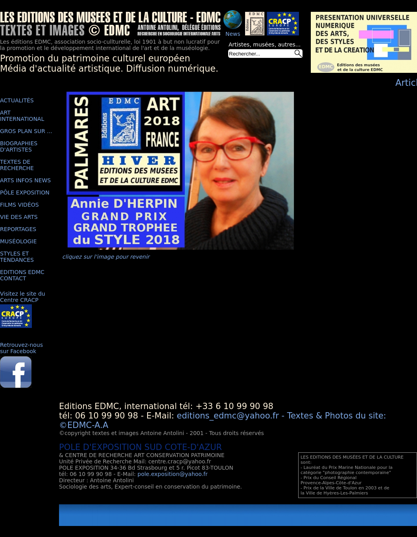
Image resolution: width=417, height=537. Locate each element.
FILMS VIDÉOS (19, 205)
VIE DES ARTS (19, 217)
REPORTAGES (18, 229)
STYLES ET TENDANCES (17, 256)
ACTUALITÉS (17, 100)
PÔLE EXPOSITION (25, 192)
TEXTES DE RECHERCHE (17, 165)
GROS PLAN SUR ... (26, 131)
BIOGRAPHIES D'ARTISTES (18, 146)
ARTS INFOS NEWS (25, 180)
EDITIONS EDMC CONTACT (22, 275)
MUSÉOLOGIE (18, 241)
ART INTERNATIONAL (22, 115)
